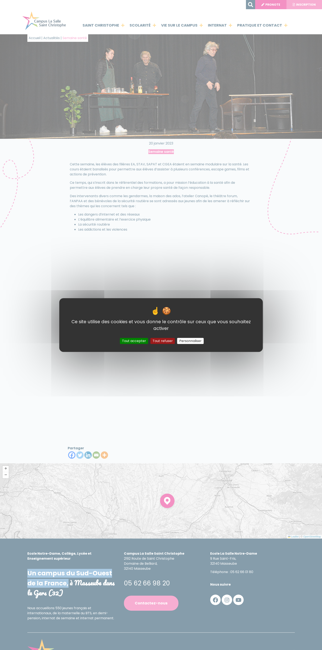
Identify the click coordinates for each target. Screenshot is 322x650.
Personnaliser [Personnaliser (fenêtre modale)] (190, 340)
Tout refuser (163, 340)
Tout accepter (134, 340)
